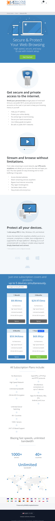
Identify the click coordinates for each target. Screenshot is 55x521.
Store (16, 13)
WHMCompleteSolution (31, 505)
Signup (16, 321)
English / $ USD (27, 513)
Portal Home (10, 13)
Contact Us (23, 516)
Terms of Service (30, 516)
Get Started (27, 57)
